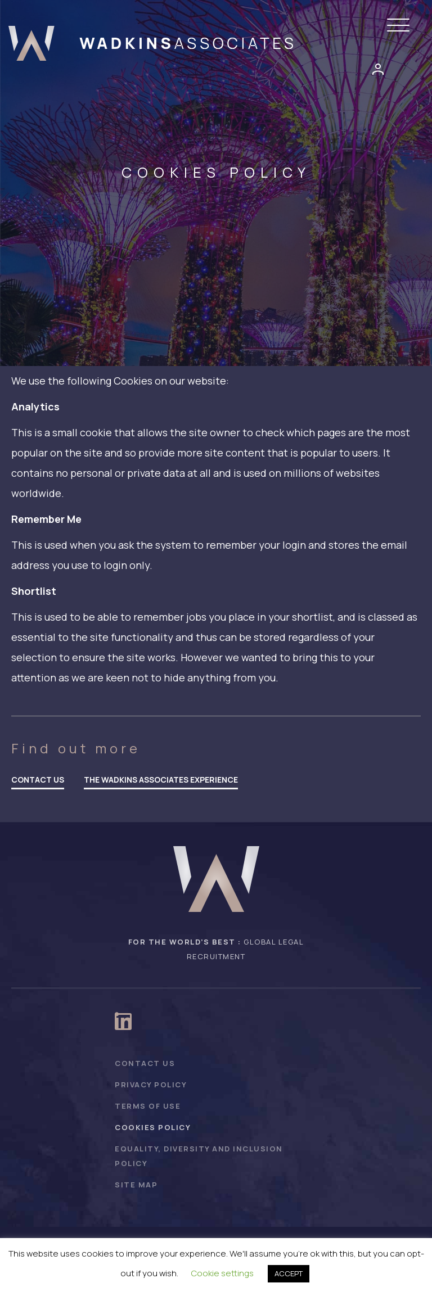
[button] (401, 26)
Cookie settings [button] (222, 1273)
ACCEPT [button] (288, 1273)
